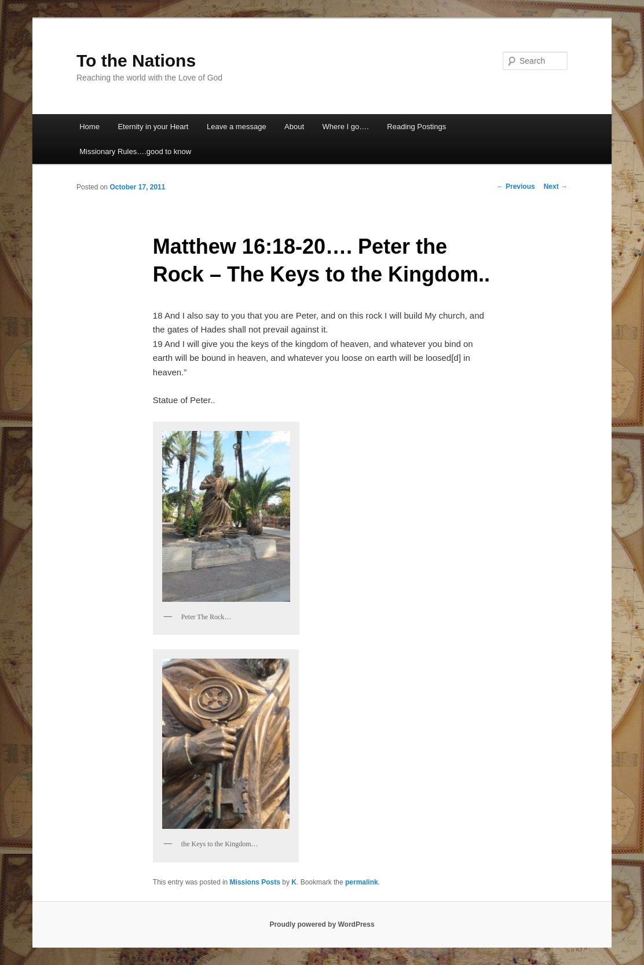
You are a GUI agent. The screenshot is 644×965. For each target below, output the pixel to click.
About (294, 126)
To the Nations (136, 60)
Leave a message (236, 126)
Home (89, 126)
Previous (516, 186)
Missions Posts (255, 882)
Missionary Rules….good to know (135, 151)
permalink (361, 882)
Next (556, 186)
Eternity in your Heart (153, 126)
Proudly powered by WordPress (321, 924)
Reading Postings (416, 126)
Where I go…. (346, 126)
